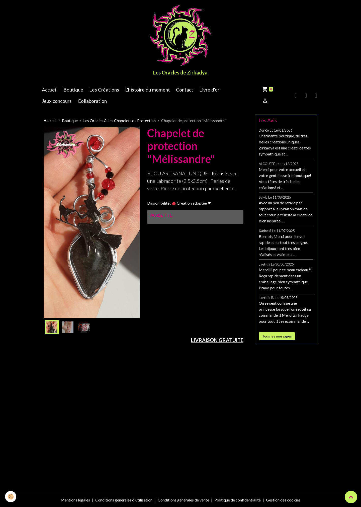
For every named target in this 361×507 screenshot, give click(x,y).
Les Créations (104, 90)
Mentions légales (75, 499)
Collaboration (92, 101)
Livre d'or (209, 90)
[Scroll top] (351, 497)
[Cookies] (10, 496)
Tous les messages (277, 336)
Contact (184, 90)
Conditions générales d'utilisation (123, 499)
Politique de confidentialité (237, 499)
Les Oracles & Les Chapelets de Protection (119, 120)
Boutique (73, 90)
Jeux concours (57, 101)
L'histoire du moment (147, 90)
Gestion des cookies (283, 499)
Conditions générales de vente (183, 499)
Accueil (49, 90)
